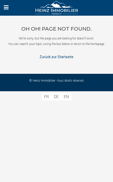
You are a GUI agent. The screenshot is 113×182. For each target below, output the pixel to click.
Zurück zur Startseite (56, 57)
